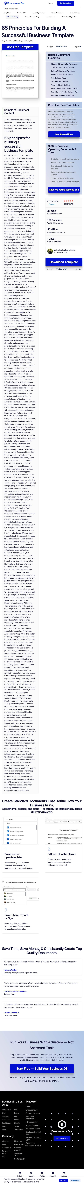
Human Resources (57, 13)
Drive (4, 1130)
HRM (16, 1110)
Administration (50, 17)
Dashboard (6, 1123)
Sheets (17, 1123)
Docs (4, 1126)
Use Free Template (20, 47)
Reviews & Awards (18, 1149)
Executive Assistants (30, 1117)
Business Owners (33, 1113)
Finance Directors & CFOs (33, 1138)
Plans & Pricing (20, 1144)
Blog (4, 1144)
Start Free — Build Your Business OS (42, 1068)
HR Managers (31, 1122)
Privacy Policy (55, 1181)
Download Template (64, 262)
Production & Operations (69, 17)
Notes (16, 1120)
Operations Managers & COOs (33, 1144)
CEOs (28, 1106)
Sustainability (19, 1159)
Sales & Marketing (12, 17)
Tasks (16, 1126)
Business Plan (21, 13)
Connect (5, 1116)
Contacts (5, 1120)
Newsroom (18, 1141)
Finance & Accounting (32, 17)
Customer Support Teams (33, 1133)
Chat (4, 1113)
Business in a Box (23, 1181)
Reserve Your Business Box (64, 189)
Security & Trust (18, 1154)
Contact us (6, 1148)
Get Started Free (64, 134)
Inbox (16, 1113)
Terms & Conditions (39, 1181)
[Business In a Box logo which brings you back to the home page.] (14, 3)
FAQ (3, 1157)
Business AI (6, 1110)
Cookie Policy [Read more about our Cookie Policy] (68, 1181)
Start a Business (75, 13)
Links (16, 1116)
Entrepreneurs (31, 1110)
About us (5, 1141)
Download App (6, 1152)
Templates (7, 13)
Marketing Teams (33, 1129)
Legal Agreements (39, 13)
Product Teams (32, 1125)
